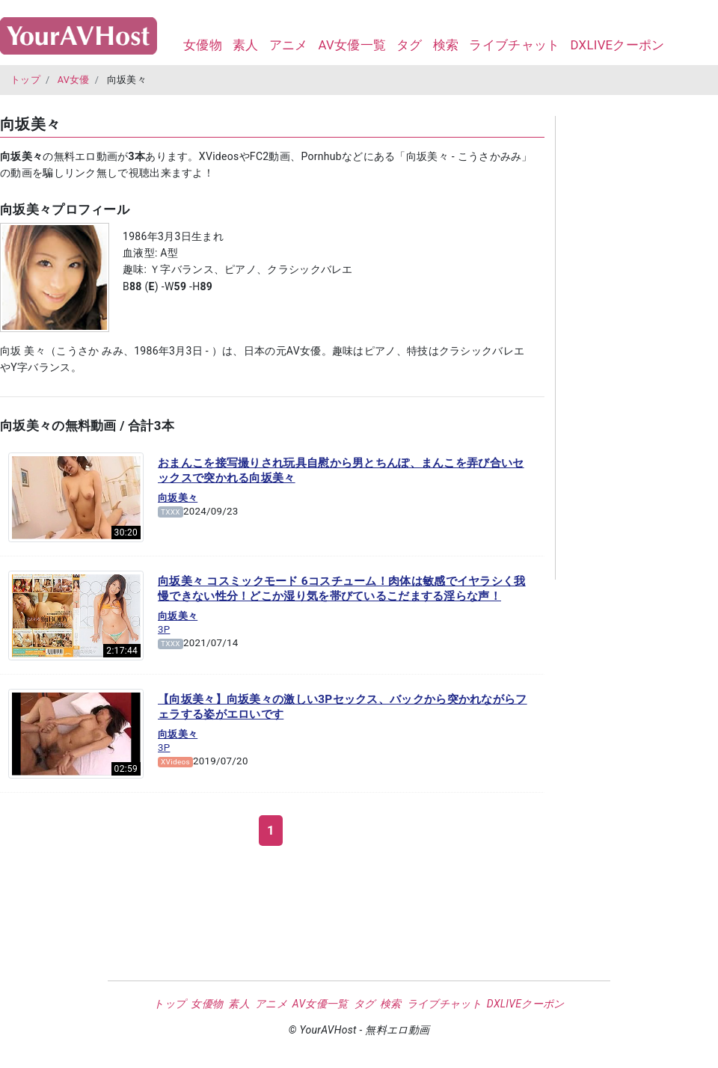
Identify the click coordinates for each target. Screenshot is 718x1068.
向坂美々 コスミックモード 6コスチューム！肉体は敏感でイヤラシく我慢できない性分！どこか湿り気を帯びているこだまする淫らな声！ (342, 588)
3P (164, 629)
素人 (246, 44)
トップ (25, 79)
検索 (446, 44)
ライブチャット (514, 44)
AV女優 (74, 79)
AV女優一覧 (352, 44)
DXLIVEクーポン (617, 44)
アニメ (288, 44)
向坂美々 (177, 497)
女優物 (202, 44)
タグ (409, 44)
